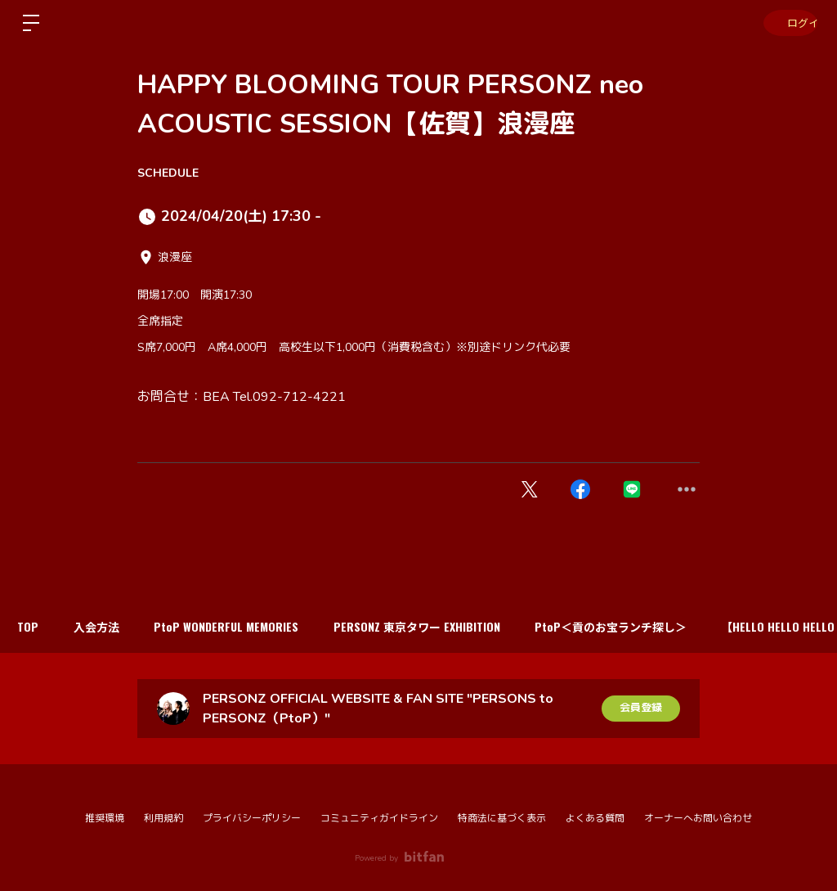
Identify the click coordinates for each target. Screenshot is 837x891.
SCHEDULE (168, 173)
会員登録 (641, 708)
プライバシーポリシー (252, 818)
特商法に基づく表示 (502, 818)
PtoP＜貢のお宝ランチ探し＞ (638, 626)
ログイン (788, 22)
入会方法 (105, 626)
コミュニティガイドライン (379, 818)
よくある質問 (595, 818)
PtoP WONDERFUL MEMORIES (241, 626)
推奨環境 (104, 818)
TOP (31, 626)
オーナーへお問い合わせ (698, 818)
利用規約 (163, 818)
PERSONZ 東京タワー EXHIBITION (438, 626)
